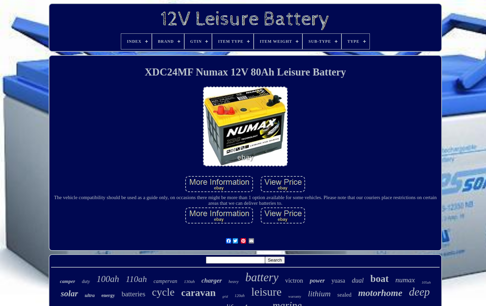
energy (108, 295)
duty (86, 281)
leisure (266, 292)
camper (67, 281)
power (317, 280)
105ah (426, 282)
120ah (240, 295)
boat (380, 278)
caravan (198, 292)
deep (419, 292)
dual (358, 280)
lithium (319, 293)
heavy (234, 281)
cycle (163, 292)
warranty (294, 296)
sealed (344, 295)
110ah (136, 279)
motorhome (380, 293)
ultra (90, 295)
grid (225, 296)
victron (294, 280)
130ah (189, 281)
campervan (165, 281)
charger (212, 280)
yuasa (338, 280)
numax (405, 280)
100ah (107, 279)
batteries (133, 294)
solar (69, 293)
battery (261, 277)
